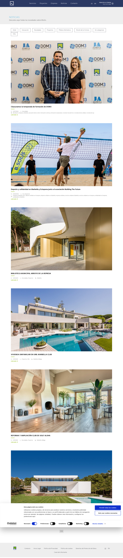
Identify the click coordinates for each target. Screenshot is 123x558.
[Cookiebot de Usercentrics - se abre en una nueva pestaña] (12, 554)
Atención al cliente (105, 3)
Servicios (32, 3)
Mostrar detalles (98, 554)
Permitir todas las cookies (107, 538)
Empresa (54, 3)
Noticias (64, 3)
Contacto (74, 3)
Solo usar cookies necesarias (107, 544)
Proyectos (43, 3)
